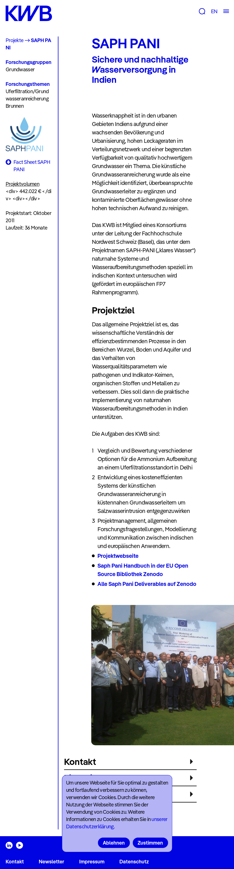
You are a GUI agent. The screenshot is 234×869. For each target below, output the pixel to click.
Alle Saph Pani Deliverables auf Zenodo (146, 583)
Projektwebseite (117, 555)
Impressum (91, 861)
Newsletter (51, 861)
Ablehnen (114, 843)
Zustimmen (150, 843)
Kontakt (15, 861)
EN (214, 11)
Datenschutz (134, 861)
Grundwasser (20, 69)
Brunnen (15, 106)
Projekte (14, 40)
